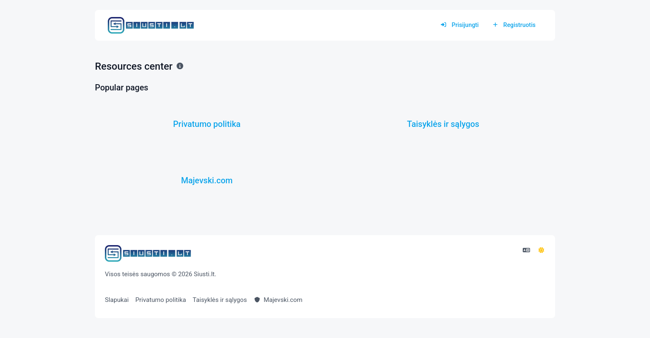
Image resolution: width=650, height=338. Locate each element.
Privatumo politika (161, 300)
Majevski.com (278, 300)
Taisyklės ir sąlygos (220, 300)
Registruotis (514, 25)
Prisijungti (459, 25)
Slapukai (117, 300)
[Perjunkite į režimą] (541, 250)
